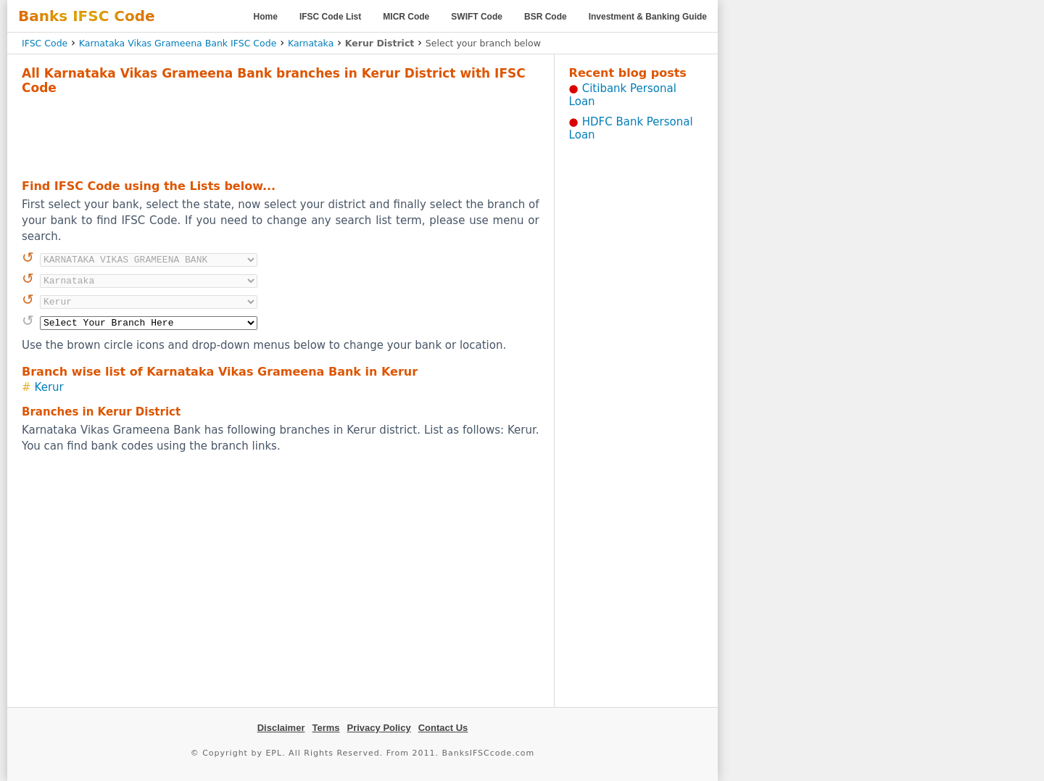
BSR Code (545, 17)
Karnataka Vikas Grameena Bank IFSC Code (178, 43)
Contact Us (443, 727)
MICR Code (406, 17)
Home (266, 17)
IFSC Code (44, 43)
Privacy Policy (379, 727)
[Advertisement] (280, 135)
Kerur (49, 387)
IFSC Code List (330, 17)
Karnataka (311, 43)
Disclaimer (281, 727)
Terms (325, 727)
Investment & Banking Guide (648, 17)
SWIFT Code (476, 17)
